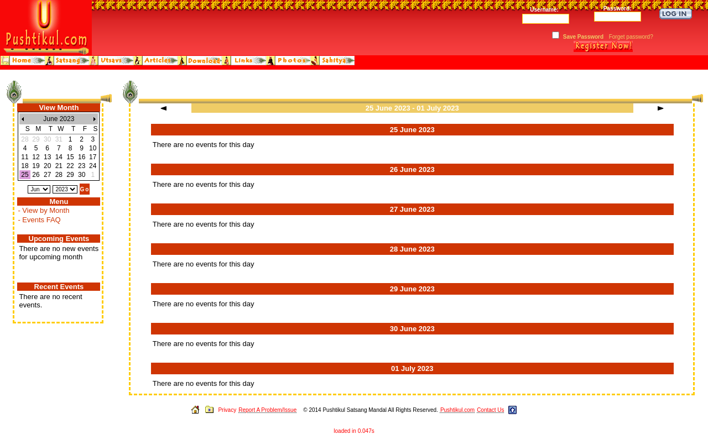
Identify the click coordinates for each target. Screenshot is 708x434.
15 (70, 157)
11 (24, 157)
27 (47, 175)
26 (35, 175)
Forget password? (631, 37)
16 (81, 157)
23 (81, 166)
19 (35, 166)
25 (24, 175)
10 (92, 148)
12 (35, 157)
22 (70, 166)
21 (59, 166)
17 (92, 157)
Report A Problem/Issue (267, 410)
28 (59, 175)
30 (81, 175)
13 (47, 157)
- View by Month (43, 210)
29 (70, 175)
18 (24, 166)
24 (92, 166)
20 (47, 166)
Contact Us (490, 410)
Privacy (227, 410)
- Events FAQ (39, 220)
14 (59, 157)
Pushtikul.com (457, 410)
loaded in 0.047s (354, 431)
